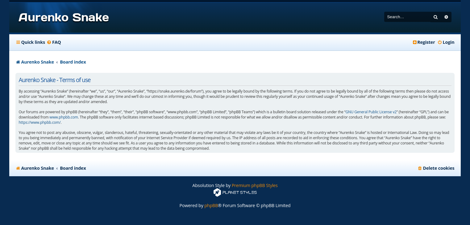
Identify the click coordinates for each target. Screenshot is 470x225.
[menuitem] (54, 42)
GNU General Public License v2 (371, 112)
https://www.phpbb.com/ (39, 122)
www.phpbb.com (63, 117)
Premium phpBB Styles (255, 185)
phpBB (211, 205)
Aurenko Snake (64, 17)
